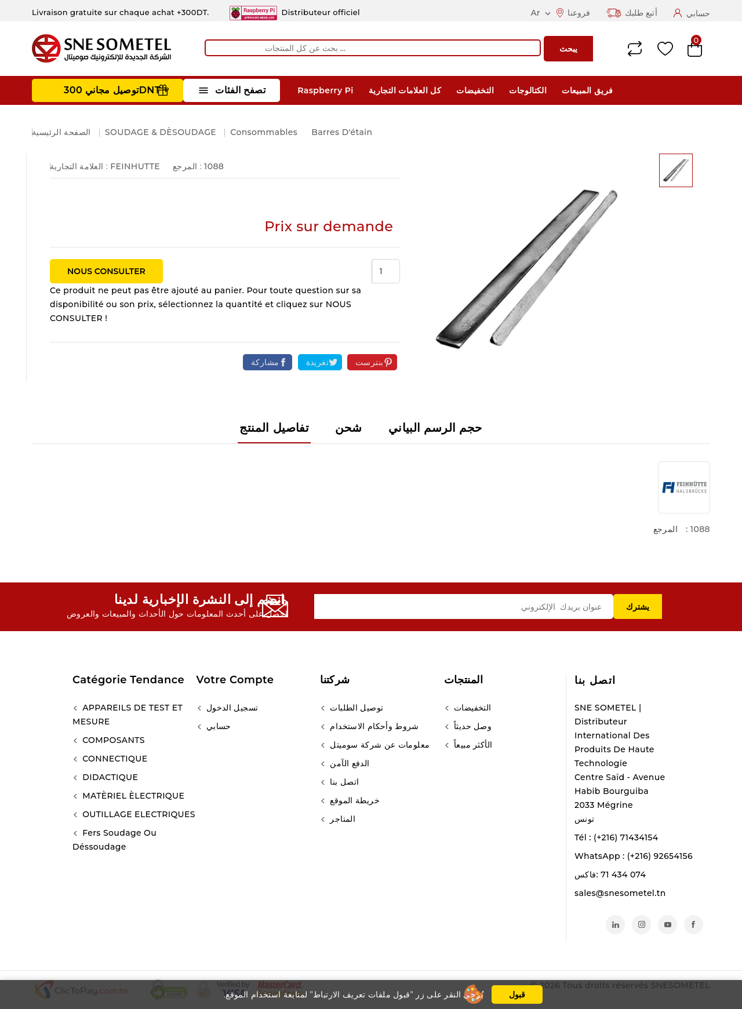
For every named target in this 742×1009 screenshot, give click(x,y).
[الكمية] (386, 271)
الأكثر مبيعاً (472, 745)
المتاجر (341, 819)
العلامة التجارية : (79, 166)
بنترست (369, 362)
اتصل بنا (595, 680)
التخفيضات (475, 90)
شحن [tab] (348, 428)
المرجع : (187, 166)
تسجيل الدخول (231, 707)
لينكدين (615, 924)
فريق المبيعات (587, 90)
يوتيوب (667, 924)
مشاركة (265, 362)
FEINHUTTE (135, 166)
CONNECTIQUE (113, 758)
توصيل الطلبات (355, 707)
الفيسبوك (693, 924)
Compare (635, 48)
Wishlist (665, 49)
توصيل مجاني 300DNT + (116, 90)
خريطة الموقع (354, 800)
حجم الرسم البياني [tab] (435, 428)
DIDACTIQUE (109, 777)
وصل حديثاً (472, 726)
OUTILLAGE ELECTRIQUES (137, 814)
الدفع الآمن (348, 763)
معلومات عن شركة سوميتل (379, 745)
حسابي (217, 726)
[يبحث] (373, 47)
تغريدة (317, 362)
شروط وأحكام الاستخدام (373, 726)
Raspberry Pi (325, 90)
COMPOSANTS (112, 740)
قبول (517, 994)
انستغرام (641, 924)
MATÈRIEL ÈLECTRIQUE (132, 796)
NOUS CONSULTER (106, 271)
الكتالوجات (528, 90)
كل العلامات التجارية (405, 90)
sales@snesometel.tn (620, 893)
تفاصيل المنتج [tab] (274, 428)
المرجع (665, 529)
